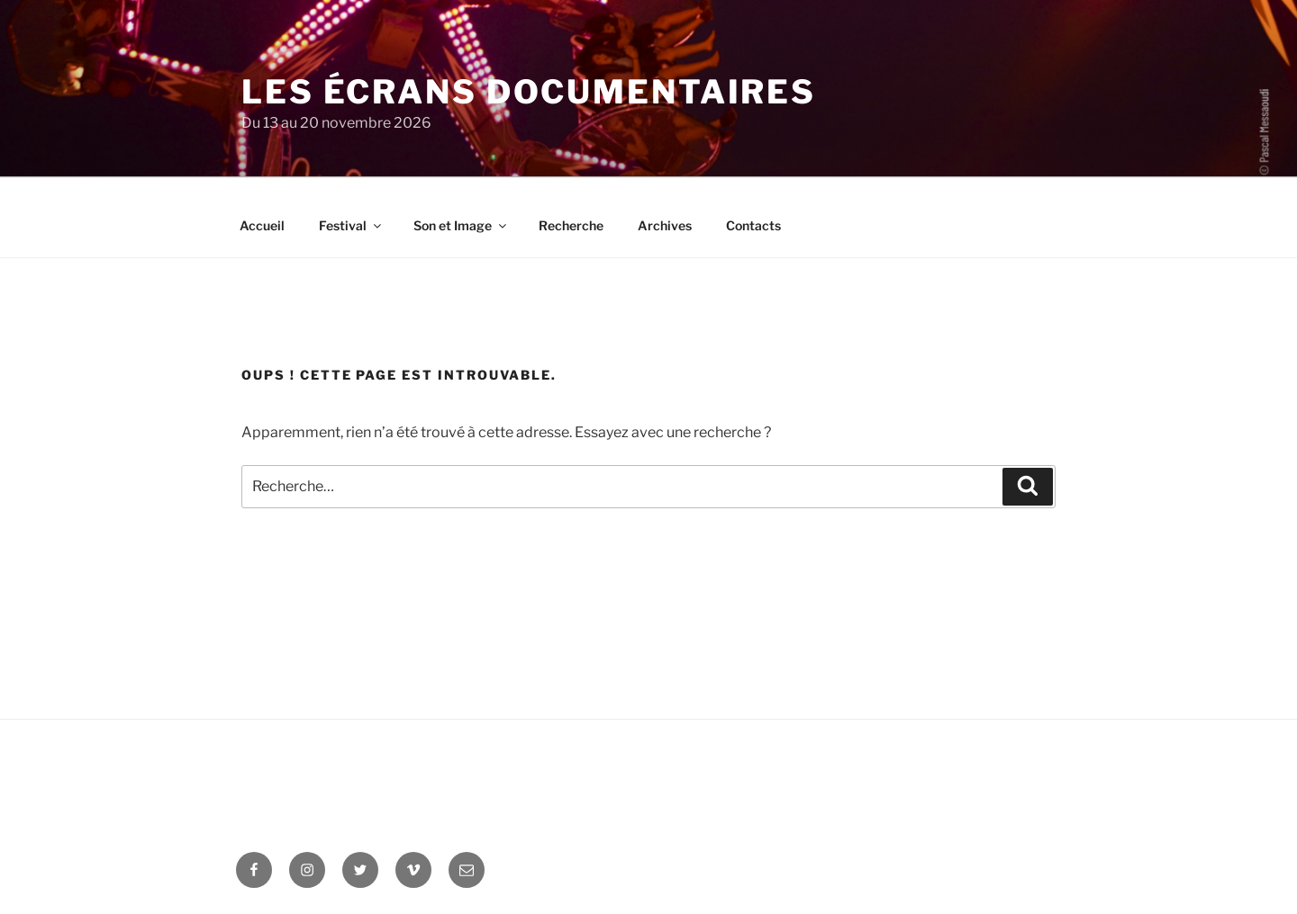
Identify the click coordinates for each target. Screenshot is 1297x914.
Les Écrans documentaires (528, 92)
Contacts (753, 225)
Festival (351, 225)
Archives (665, 225)
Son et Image (461, 225)
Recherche (571, 225)
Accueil (262, 225)
